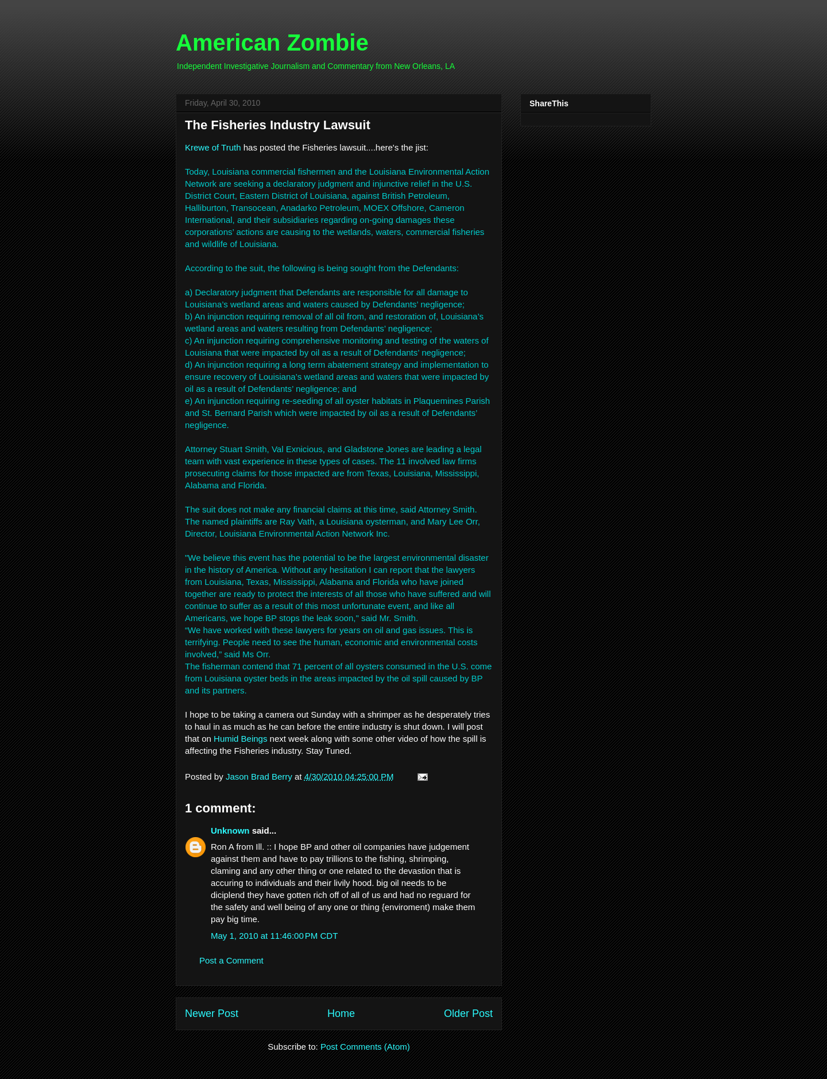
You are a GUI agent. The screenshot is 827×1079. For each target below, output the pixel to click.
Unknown (230, 830)
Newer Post (211, 1013)
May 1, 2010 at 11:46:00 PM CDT (274, 936)
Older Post (468, 1013)
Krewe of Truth (213, 147)
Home (341, 1013)
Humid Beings (240, 738)
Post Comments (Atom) (365, 1046)
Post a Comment (231, 960)
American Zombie (272, 42)
